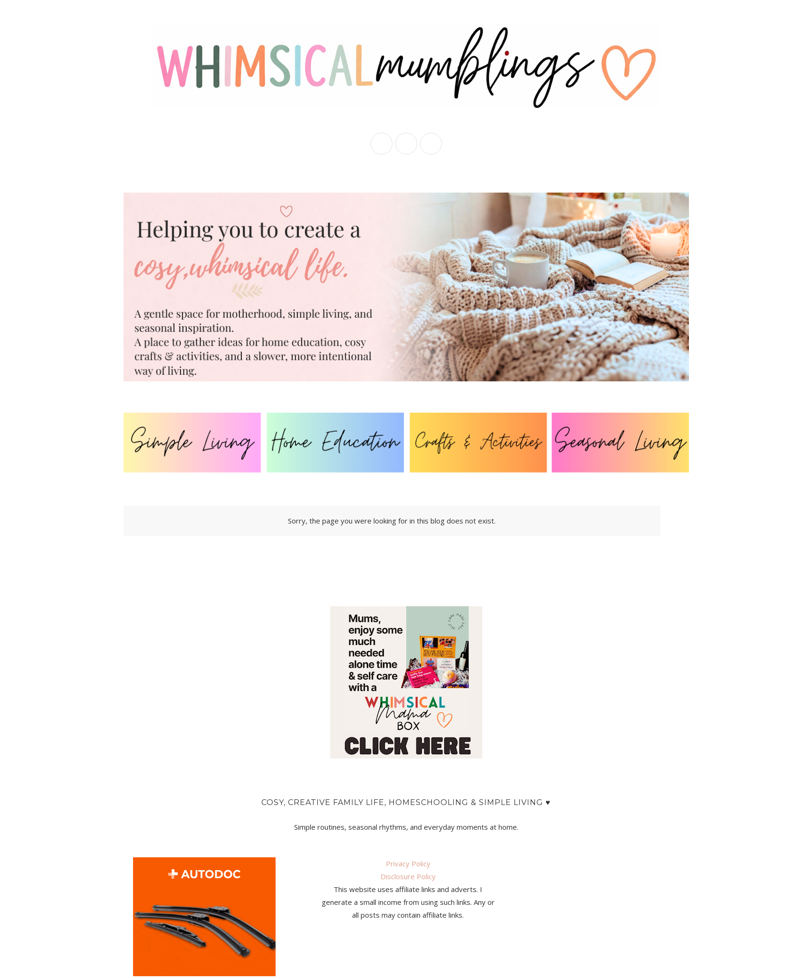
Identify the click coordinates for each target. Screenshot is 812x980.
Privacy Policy (408, 863)
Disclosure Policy (408, 876)
